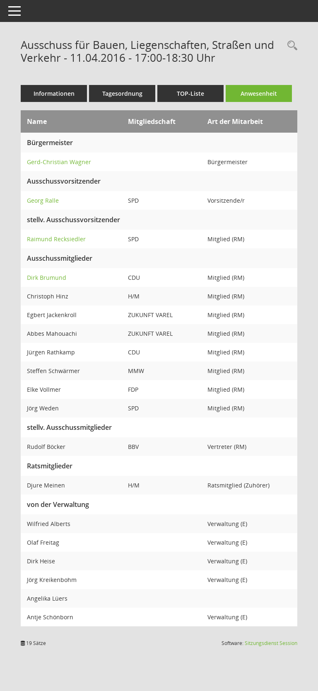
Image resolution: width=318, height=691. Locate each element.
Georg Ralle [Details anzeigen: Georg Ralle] (43, 200)
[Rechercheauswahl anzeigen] (290, 46)
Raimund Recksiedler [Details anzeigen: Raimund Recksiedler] (56, 239)
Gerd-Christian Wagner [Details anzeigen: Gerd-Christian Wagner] (59, 162)
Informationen (54, 93)
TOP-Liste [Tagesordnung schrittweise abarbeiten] (190, 93)
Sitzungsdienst (271, 643)
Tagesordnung (122, 93)
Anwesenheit (259, 93)
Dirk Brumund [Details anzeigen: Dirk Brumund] (46, 277)
